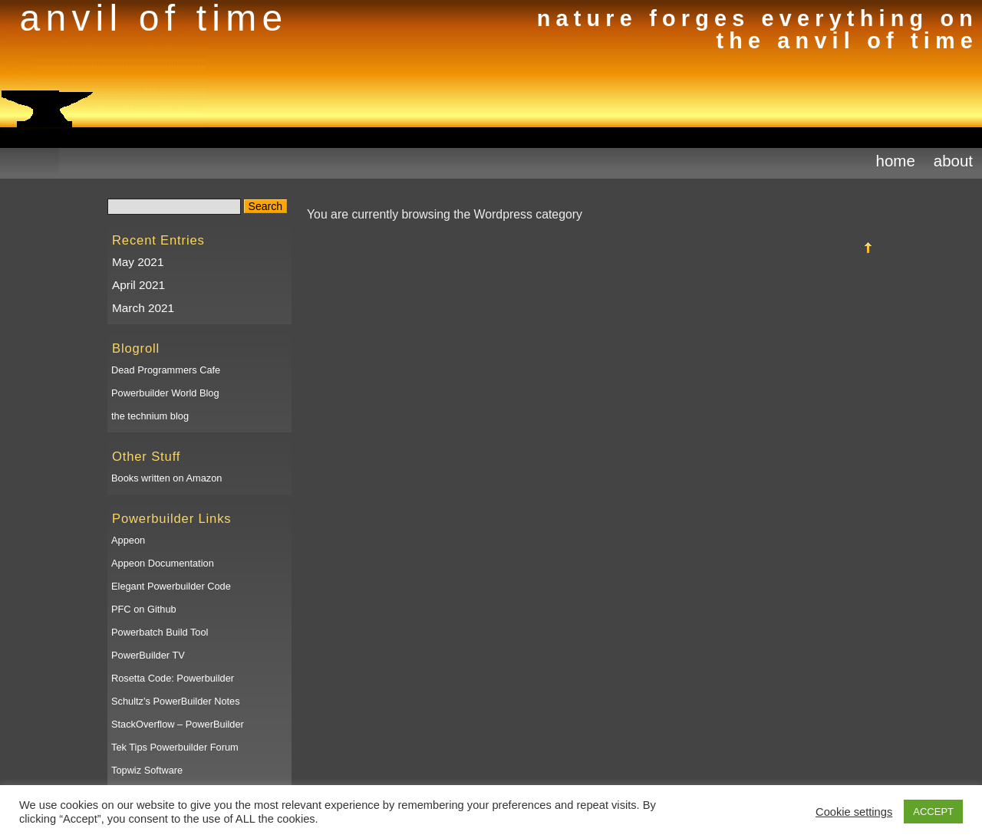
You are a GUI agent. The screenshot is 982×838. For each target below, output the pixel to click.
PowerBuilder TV (148, 655)
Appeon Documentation (162, 563)
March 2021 (143, 307)
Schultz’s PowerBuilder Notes (175, 701)
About (953, 160)
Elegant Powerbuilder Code (171, 586)
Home (895, 160)
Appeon (128, 540)
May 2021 (137, 261)
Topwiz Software (147, 770)
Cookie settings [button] (854, 812)
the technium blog (150, 416)
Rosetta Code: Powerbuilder (172, 678)
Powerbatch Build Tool (159, 632)
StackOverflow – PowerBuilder (177, 724)
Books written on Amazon (166, 478)
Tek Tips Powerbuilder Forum (175, 747)
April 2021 (138, 284)
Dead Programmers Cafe (165, 370)
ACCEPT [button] (933, 811)
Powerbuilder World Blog (165, 393)
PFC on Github (143, 609)
